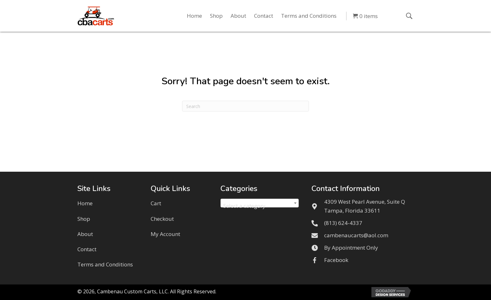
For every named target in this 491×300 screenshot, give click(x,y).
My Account (165, 234)
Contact (86, 249)
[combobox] (259, 203)
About (85, 234)
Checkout (162, 218)
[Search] (245, 106)
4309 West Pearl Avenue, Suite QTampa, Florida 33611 (364, 206)
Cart (156, 203)
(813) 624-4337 (343, 223)
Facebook (336, 260)
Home (85, 203)
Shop (83, 218)
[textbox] (259, 206)
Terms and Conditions (105, 264)
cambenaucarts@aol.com (356, 235)
